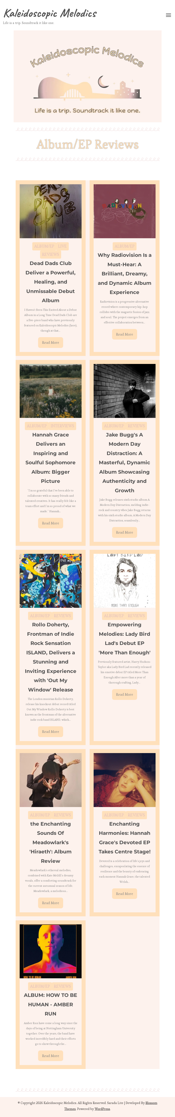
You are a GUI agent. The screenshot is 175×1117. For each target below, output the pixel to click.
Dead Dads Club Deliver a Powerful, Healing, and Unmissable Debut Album (50, 281)
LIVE (62, 246)
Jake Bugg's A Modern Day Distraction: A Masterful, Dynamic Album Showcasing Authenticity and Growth (124, 462)
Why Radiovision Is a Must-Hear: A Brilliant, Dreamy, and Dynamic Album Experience (125, 273)
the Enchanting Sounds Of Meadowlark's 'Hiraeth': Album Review (50, 842)
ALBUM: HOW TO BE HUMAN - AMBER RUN (50, 1004)
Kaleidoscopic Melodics (49, 12)
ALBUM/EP (44, 246)
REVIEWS (50, 254)
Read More (50, 342)
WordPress (102, 1109)
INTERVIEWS (62, 425)
